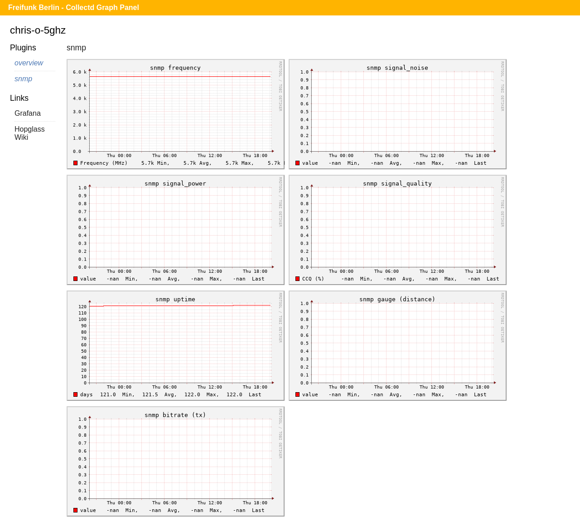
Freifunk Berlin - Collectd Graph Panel (73, 7)
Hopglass (29, 129)
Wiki (21, 137)
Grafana (27, 113)
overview (28, 63)
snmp (23, 79)
